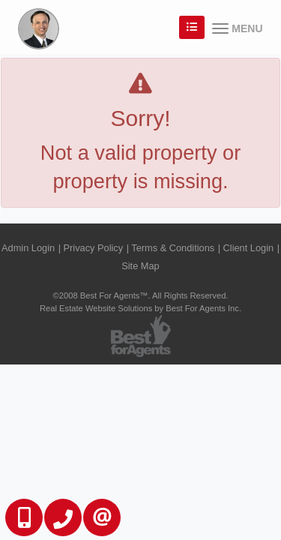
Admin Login (28, 248)
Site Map (140, 266)
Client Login (248, 248)
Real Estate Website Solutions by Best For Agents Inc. (140, 308)
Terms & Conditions (172, 248)
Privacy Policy (94, 248)
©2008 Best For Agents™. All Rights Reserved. (141, 295)
